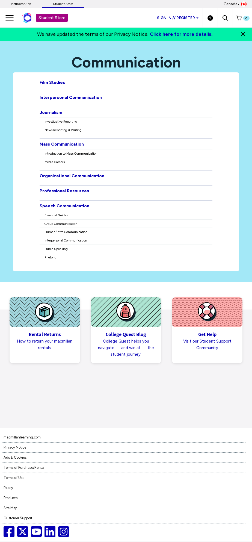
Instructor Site (21, 4)
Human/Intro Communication (66, 232)
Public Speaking (56, 249)
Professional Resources (64, 190)
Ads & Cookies (15, 458)
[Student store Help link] (210, 17)
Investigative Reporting (61, 121)
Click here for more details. (181, 34)
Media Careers (55, 162)
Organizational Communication (72, 175)
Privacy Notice (15, 448)
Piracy (8, 488)
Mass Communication (62, 144)
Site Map (10, 508)
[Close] (243, 34)
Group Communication (61, 224)
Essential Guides (56, 215)
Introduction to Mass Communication (71, 153)
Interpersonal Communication (71, 97)
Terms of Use (14, 478)
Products (10, 498)
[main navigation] (9, 17)
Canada (235, 4)
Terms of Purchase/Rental (24, 468)
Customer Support (18, 519)
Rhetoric (50, 257)
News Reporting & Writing (63, 130)
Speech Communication (64, 205)
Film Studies (52, 82)
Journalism (51, 112)
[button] (225, 17)
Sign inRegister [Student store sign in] (177, 18)
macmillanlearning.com (22, 438)
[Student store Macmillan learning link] (31, 17)
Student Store (63, 4)
